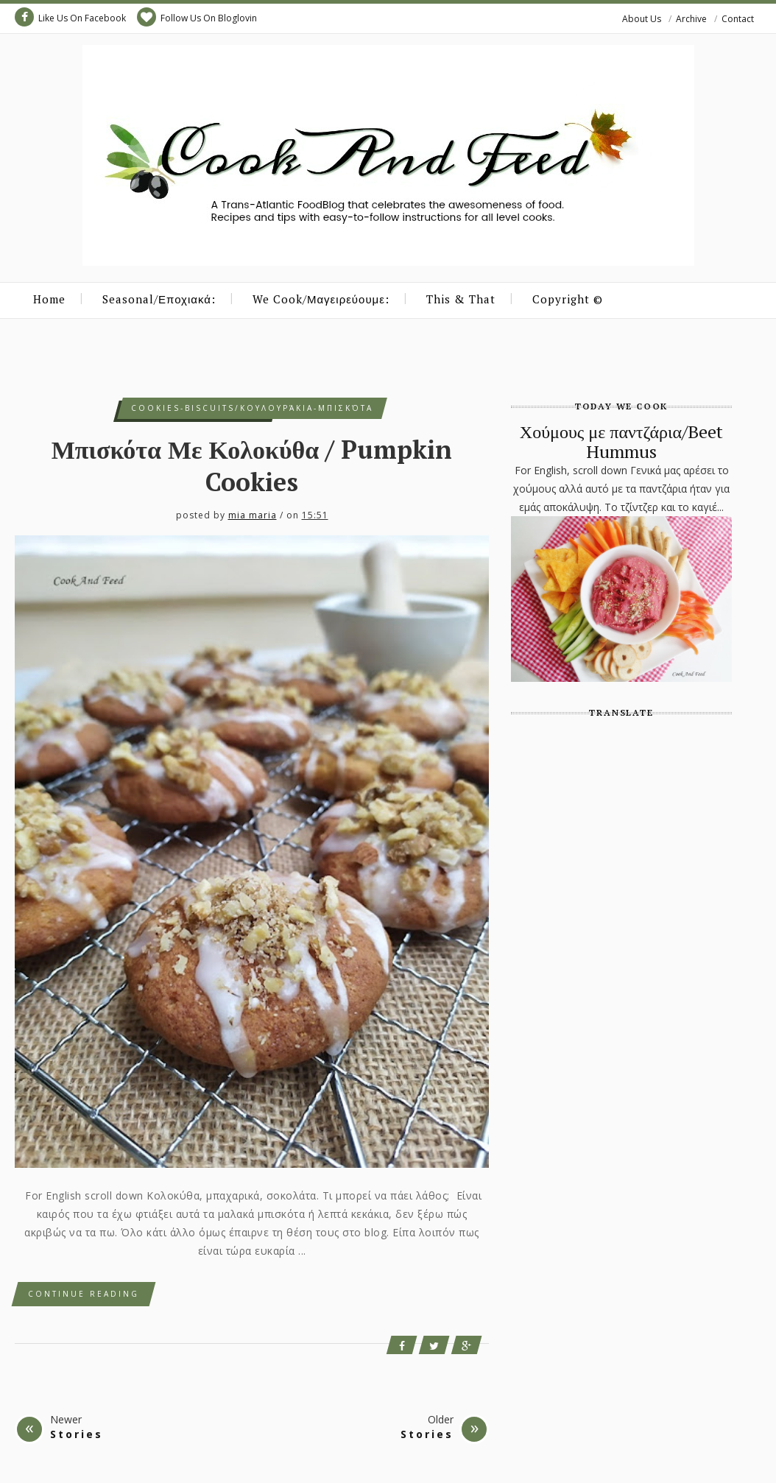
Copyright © (567, 299)
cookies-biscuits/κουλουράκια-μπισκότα (252, 408)
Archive (691, 19)
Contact (738, 19)
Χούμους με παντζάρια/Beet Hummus (621, 441)
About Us (641, 19)
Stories (76, 1434)
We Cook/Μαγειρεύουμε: (321, 299)
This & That (460, 299)
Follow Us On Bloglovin (197, 17)
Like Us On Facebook (70, 17)
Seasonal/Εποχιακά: (159, 299)
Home (49, 299)
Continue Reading (83, 1294)
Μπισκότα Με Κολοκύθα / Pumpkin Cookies (252, 466)
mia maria (252, 515)
